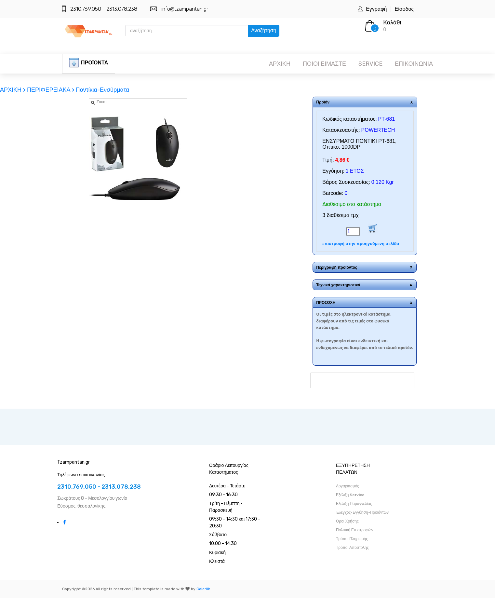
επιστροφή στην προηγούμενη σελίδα (360, 243)
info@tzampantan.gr (184, 9)
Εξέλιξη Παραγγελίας (354, 503)
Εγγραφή (376, 9)
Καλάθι (392, 22)
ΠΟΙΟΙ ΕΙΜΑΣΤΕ (324, 63)
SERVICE (370, 63)
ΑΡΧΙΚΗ (279, 63)
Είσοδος (404, 9)
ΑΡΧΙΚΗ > (13, 89)
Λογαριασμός (347, 486)
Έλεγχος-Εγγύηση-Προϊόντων (362, 512)
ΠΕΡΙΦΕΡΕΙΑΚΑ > (50, 89)
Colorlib (203, 589)
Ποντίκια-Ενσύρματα (102, 89)
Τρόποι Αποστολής (352, 547)
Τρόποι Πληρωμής (352, 539)
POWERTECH (378, 130)
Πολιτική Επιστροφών (354, 530)
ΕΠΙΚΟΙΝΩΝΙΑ (414, 63)
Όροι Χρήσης (347, 521)
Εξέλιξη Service (350, 495)
